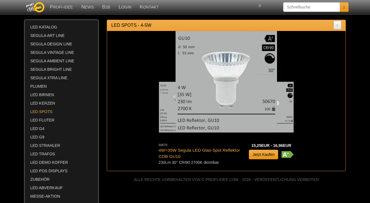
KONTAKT (149, 7)
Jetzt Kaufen (263, 154)
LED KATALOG (43, 27)
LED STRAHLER (45, 145)
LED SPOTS (41, 111)
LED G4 (37, 128)
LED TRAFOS (42, 154)
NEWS (87, 7)
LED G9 (37, 137)
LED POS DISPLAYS (49, 171)
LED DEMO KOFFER (49, 162)
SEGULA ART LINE (47, 35)
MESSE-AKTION (45, 196)
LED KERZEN (42, 103)
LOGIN (125, 7)
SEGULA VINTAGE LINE (52, 52)
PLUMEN (38, 86)
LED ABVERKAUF (46, 188)
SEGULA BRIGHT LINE (51, 69)
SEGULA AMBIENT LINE (52, 61)
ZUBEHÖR (40, 179)
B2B (106, 7)
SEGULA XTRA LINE (49, 78)
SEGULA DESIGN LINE (51, 44)
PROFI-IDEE (61, 7)
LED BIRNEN (42, 94)
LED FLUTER (42, 120)
